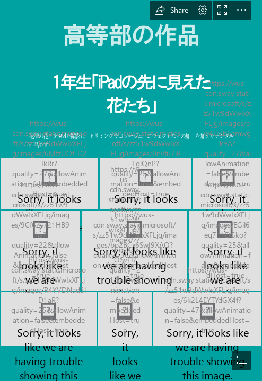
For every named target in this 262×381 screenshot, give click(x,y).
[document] (131, 190)
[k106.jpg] (225, 250)
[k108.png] (125, 319)
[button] (171, 10)
